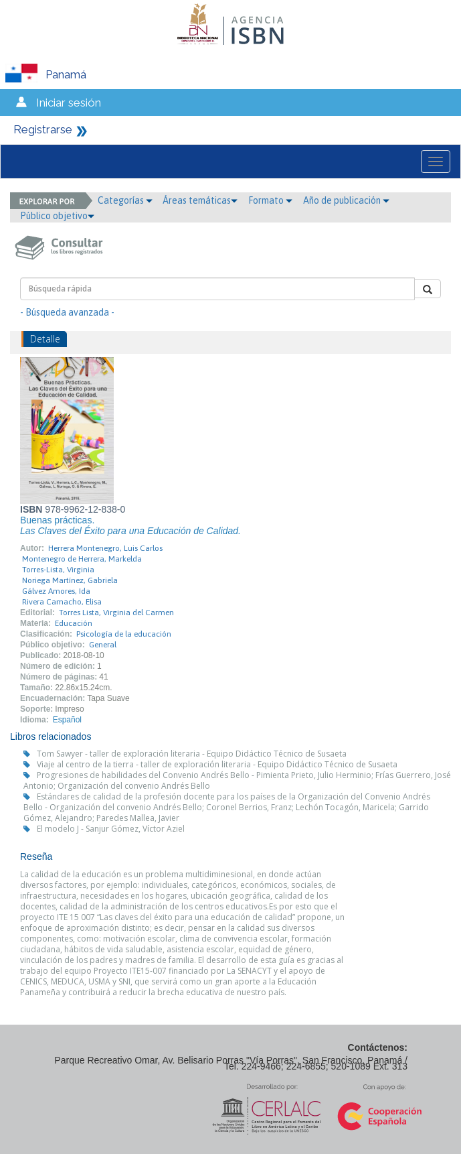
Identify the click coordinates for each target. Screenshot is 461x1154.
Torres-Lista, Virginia (58, 569)
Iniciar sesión (68, 102)
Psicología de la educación (123, 634)
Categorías (125, 200)
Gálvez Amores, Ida (56, 591)
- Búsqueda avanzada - (67, 312)
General (102, 644)
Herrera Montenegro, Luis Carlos (105, 548)
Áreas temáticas (200, 200)
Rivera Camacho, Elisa (62, 601)
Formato (270, 200)
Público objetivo (57, 215)
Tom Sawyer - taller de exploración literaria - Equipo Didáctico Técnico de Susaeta (192, 753)
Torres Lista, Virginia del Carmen (116, 612)
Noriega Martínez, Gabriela (70, 580)
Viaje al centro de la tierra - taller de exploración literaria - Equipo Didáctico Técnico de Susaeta (217, 764)
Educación (73, 623)
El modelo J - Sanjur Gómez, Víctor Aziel (111, 828)
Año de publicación (346, 200)
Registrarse (42, 129)
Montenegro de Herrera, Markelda (82, 559)
